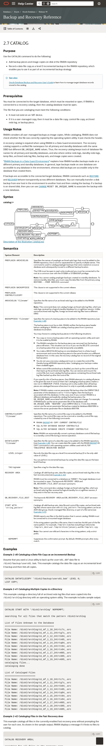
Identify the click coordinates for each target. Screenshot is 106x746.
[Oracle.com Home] (6, 3)
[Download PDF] (33, 28)
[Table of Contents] (14, 28)
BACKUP (46, 423)
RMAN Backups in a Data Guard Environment (26, 161)
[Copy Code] (97, 573)
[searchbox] (72, 4)
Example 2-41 (40, 512)
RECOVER (12, 180)
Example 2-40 (40, 321)
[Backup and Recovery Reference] (27, 28)
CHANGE (43, 186)
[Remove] (48, 3)
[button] (13, 3)
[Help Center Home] (25, 4)
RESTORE (94, 176)
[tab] (47, 573)
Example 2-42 (59, 474)
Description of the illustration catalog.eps (23, 241)
